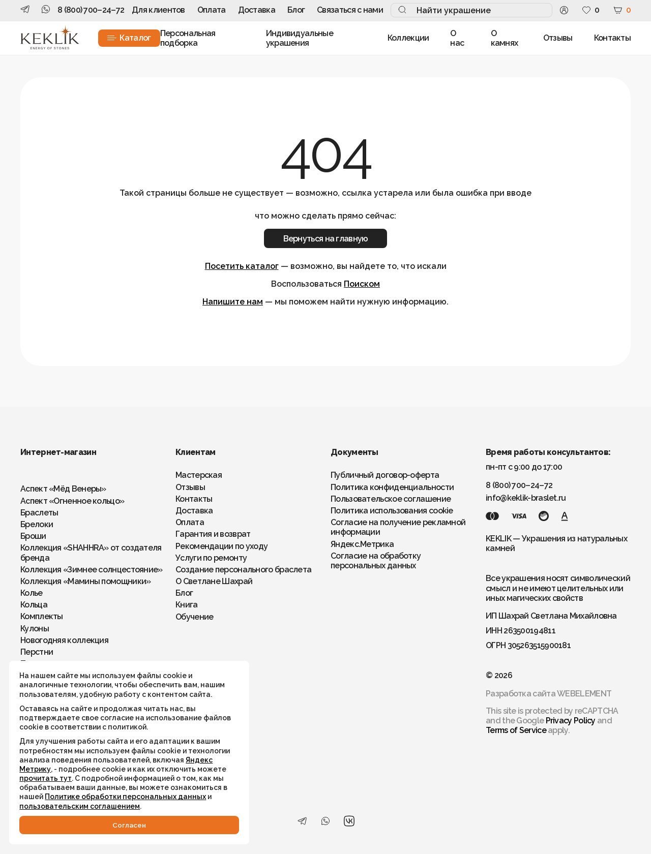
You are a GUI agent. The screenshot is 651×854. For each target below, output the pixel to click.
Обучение (194, 617)
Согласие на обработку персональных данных (376, 560)
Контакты (612, 38)
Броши (33, 536)
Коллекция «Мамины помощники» (85, 581)
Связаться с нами (350, 10)
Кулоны (34, 628)
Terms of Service (516, 730)
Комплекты (41, 616)
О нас (457, 38)
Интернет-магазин (58, 452)
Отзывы (558, 38)
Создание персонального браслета (243, 569)
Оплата (211, 10)
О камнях (504, 38)
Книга (186, 604)
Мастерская (198, 475)
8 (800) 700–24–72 (90, 10)
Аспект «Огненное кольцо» (72, 501)
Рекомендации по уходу (221, 546)
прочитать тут (46, 769)
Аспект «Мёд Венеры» (63, 489)
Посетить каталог (242, 266)
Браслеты (39, 512)
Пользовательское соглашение (391, 499)
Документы (354, 452)
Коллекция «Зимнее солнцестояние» (91, 569)
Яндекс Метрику (143, 750)
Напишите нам (232, 302)
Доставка (256, 10)
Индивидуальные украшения (299, 38)
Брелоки (36, 524)
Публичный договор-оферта (385, 475)
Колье (31, 593)
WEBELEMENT (584, 693)
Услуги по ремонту (211, 558)
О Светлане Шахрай (213, 581)
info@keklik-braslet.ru (526, 498)
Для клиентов (158, 10)
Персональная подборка (188, 38)
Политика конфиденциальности (392, 487)
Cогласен (112, 824)
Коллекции (408, 38)
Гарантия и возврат (212, 534)
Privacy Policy (571, 720)
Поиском (362, 284)
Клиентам (195, 452)
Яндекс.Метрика (362, 544)
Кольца (33, 604)
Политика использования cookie (392, 510)
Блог (296, 10)
